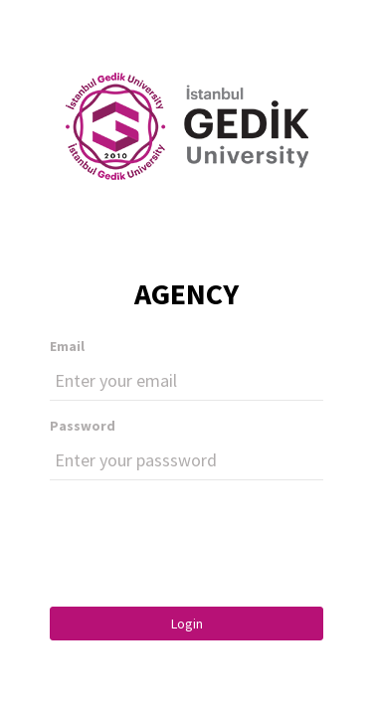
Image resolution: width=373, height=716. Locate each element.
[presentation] (201, 534)
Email (67, 346)
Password (82, 426)
